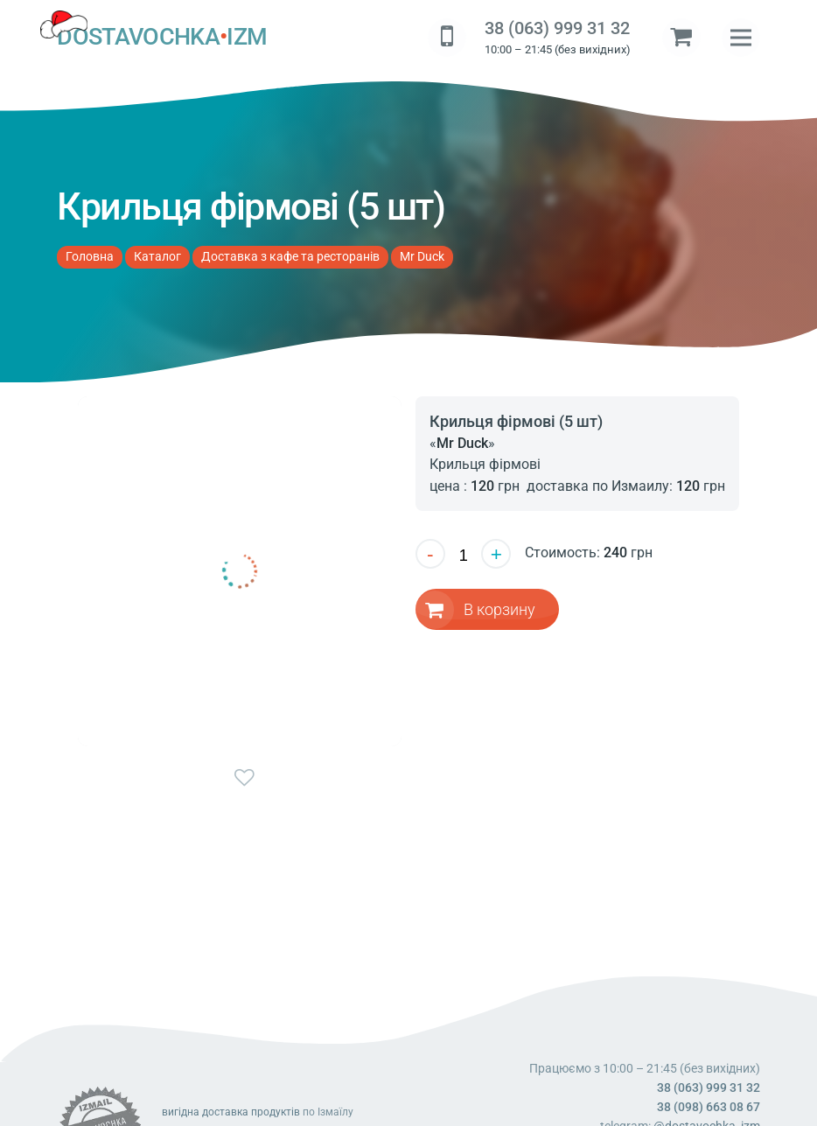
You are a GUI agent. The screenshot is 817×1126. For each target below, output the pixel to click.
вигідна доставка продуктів (231, 1112)
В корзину (500, 608)
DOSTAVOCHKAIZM (162, 37)
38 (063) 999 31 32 (557, 28)
